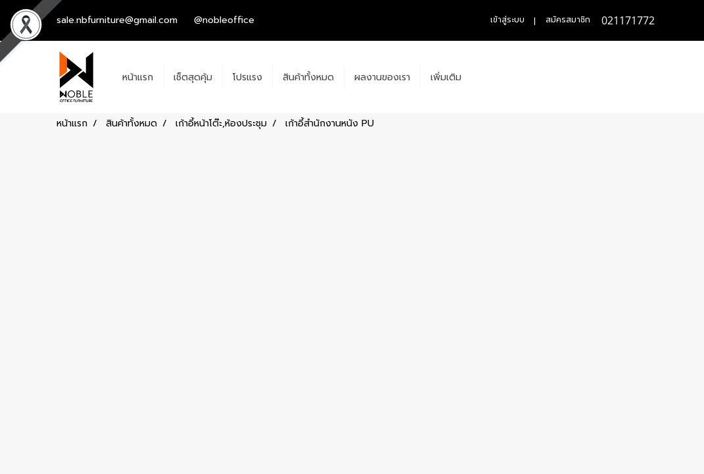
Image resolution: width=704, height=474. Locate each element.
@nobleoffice (224, 20)
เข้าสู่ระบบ (507, 20)
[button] (483, 77)
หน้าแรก (137, 77)
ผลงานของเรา (382, 77)
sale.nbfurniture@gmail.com (117, 20)
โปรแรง (247, 77)
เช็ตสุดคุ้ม (193, 77)
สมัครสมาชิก (568, 20)
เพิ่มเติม (446, 77)
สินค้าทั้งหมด (308, 77)
